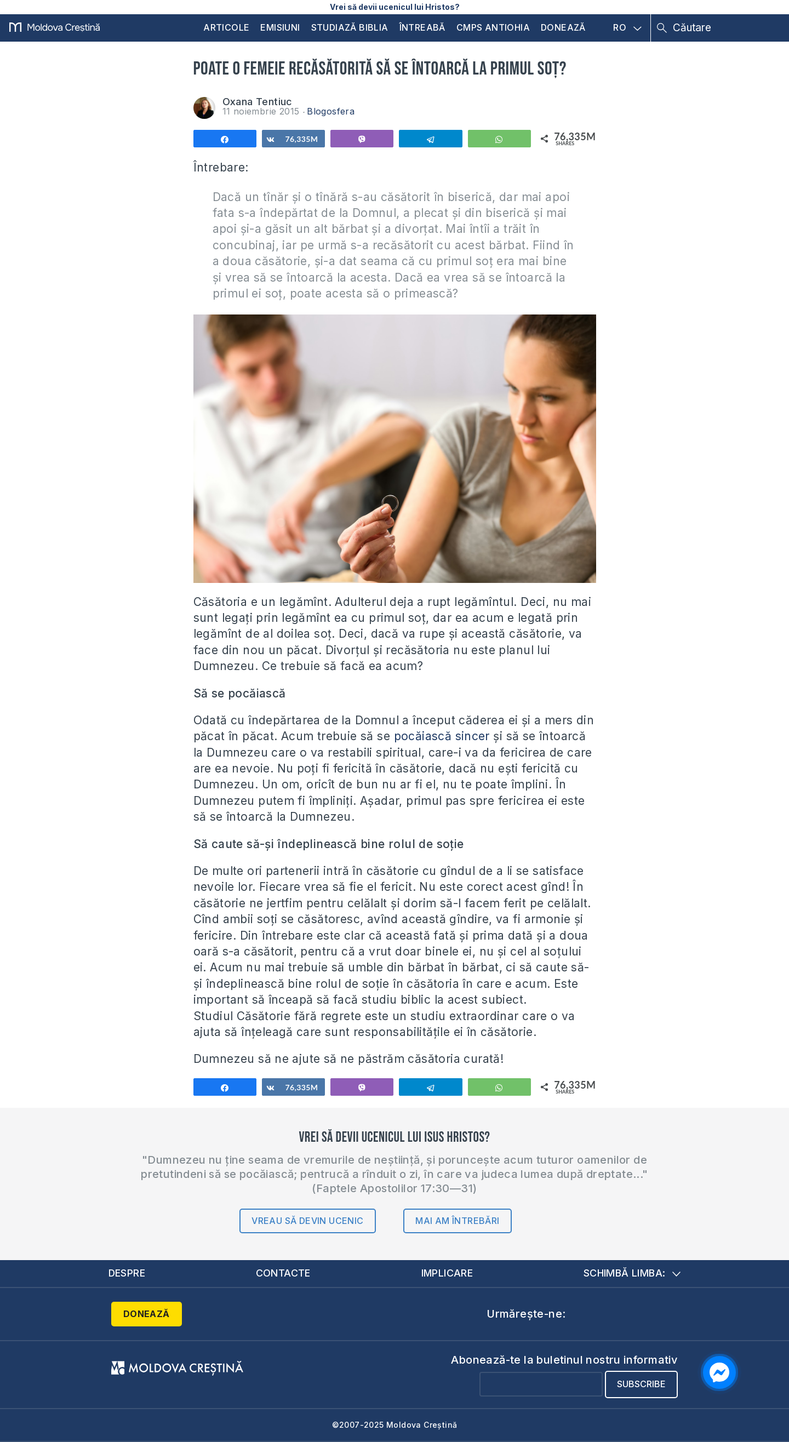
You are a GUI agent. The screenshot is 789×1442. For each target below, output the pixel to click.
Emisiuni (280, 27)
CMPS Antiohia (493, 27)
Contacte (283, 1273)
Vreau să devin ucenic (307, 1220)
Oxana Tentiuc (257, 101)
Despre (127, 1273)
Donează (563, 27)
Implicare (447, 1273)
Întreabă (422, 27)
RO (627, 27)
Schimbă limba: (632, 1273)
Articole (226, 27)
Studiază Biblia (349, 27)
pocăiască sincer (442, 736)
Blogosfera (331, 111)
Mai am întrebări (457, 1220)
